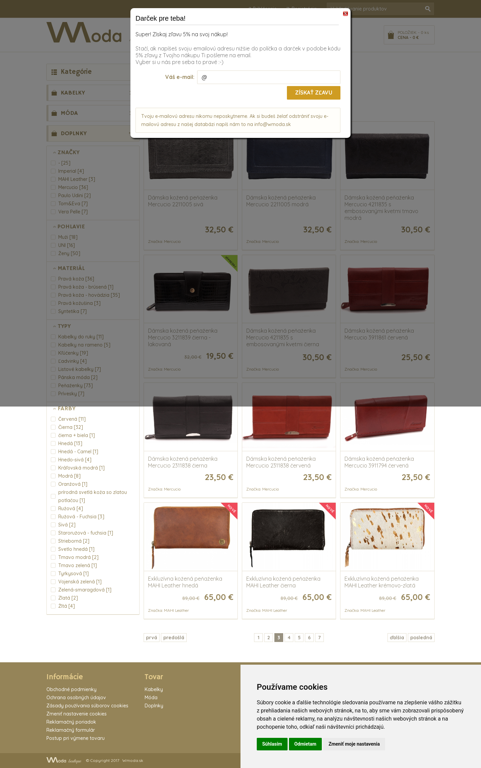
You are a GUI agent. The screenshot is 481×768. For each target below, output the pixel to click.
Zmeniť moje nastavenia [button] (354, 744)
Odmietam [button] (305, 744)
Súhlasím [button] (272, 744)
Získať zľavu (313, 92)
